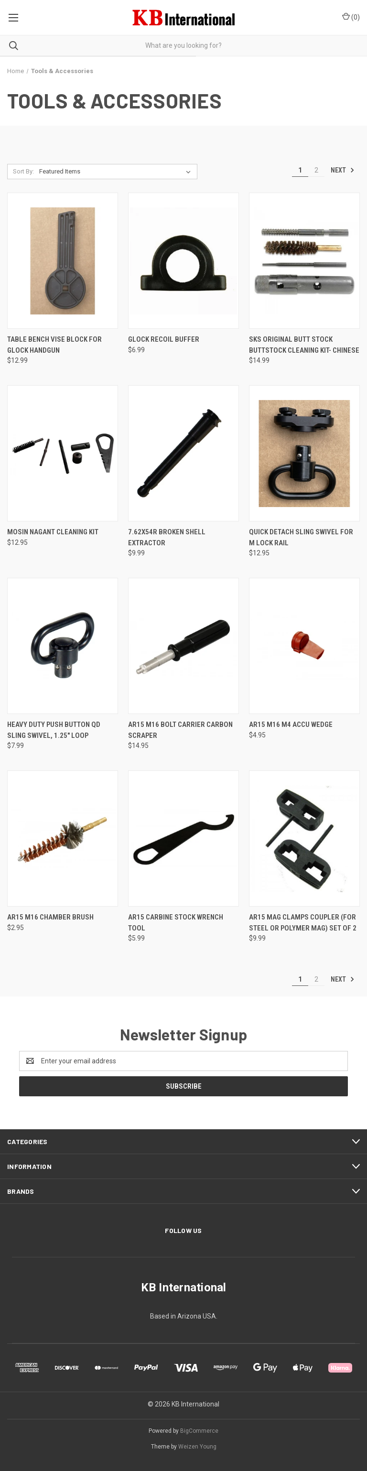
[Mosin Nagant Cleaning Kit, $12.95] (62, 453)
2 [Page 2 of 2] (316, 170)
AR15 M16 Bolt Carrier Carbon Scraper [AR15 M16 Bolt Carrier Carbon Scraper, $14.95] (180, 730)
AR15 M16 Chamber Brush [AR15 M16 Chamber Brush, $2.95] (50, 917)
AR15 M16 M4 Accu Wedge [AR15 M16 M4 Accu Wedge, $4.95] (291, 724)
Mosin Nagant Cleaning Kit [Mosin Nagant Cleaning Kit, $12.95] (52, 532)
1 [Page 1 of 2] (300, 170)
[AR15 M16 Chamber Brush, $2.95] (62, 838)
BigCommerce (199, 1431)
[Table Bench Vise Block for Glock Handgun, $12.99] (62, 261)
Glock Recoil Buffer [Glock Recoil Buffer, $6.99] (163, 339)
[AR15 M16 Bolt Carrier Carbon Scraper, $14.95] (183, 646)
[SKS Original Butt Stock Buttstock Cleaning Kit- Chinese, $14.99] (304, 261)
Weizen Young (197, 1446)
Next (343, 170)
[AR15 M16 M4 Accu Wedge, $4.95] (304, 646)
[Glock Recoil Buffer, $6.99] (183, 261)
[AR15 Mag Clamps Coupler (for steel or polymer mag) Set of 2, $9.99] (304, 838)
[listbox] (117, 171)
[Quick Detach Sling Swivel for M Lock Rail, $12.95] (304, 453)
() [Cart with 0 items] (351, 16)
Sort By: (23, 171)
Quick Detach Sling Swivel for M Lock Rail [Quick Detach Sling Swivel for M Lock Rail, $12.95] (301, 537)
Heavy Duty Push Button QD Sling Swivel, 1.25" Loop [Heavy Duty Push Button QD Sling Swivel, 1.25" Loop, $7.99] (53, 730)
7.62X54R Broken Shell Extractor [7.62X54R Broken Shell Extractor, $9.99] (166, 537)
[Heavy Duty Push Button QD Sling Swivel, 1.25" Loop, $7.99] (62, 646)
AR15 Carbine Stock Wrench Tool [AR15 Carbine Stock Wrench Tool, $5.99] (175, 922)
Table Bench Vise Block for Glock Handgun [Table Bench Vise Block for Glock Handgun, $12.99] (54, 345)
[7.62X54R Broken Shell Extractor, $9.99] (183, 453)
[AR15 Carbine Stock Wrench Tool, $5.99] (183, 838)
